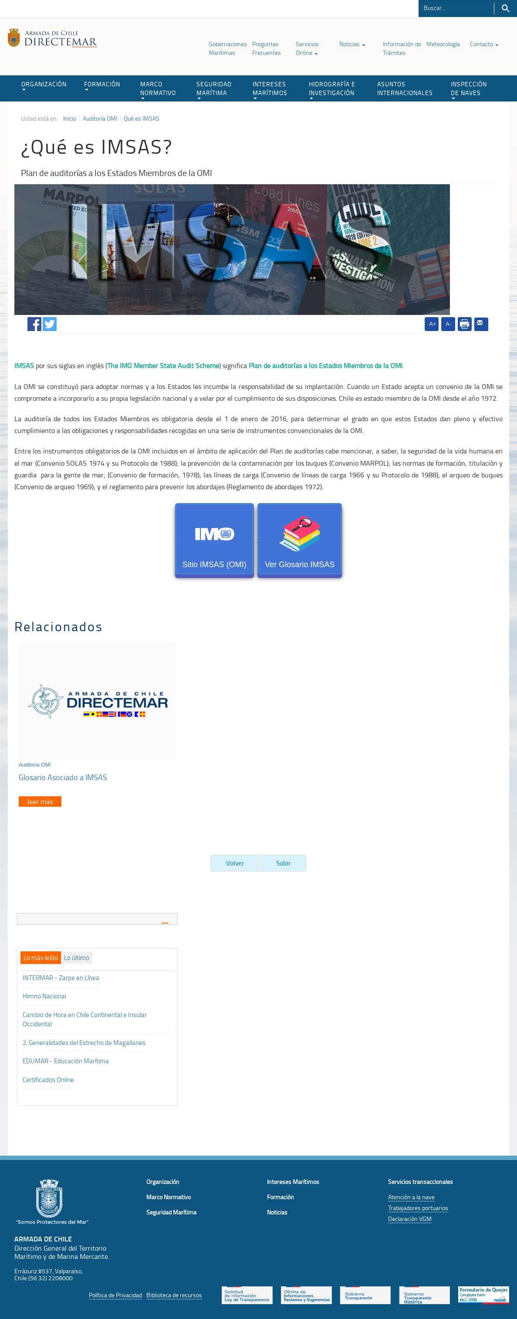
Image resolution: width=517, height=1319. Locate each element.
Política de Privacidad (115, 1292)
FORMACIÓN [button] (102, 85)
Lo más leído (41, 955)
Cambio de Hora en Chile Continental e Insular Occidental (85, 1017)
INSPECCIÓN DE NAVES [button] (469, 89)
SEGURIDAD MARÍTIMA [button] (214, 89)
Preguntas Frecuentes (266, 48)
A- (448, 324)
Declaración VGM (410, 1216)
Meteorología (443, 44)
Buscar (505, 8)
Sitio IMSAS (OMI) (214, 540)
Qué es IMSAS (141, 118)
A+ (432, 324)
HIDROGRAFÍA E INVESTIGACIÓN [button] (332, 89)
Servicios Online (307, 48)
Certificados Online (48, 1077)
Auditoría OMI (100, 118)
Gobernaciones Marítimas (228, 48)
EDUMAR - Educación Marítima (66, 1058)
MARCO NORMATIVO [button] (158, 89)
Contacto (484, 44)
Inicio (69, 118)
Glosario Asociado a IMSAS (63, 774)
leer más (40, 799)
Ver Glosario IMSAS (300, 540)
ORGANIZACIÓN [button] (44, 85)
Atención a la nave (411, 1194)
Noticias (352, 44)
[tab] (97, 916)
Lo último (76, 955)
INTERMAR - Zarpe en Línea (61, 975)
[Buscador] (456, 7)
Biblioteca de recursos (174, 1292)
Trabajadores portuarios (418, 1205)
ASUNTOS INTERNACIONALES (405, 88)
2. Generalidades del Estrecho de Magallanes (84, 1040)
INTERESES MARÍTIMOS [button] (270, 89)
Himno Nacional (44, 993)
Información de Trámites (402, 48)
